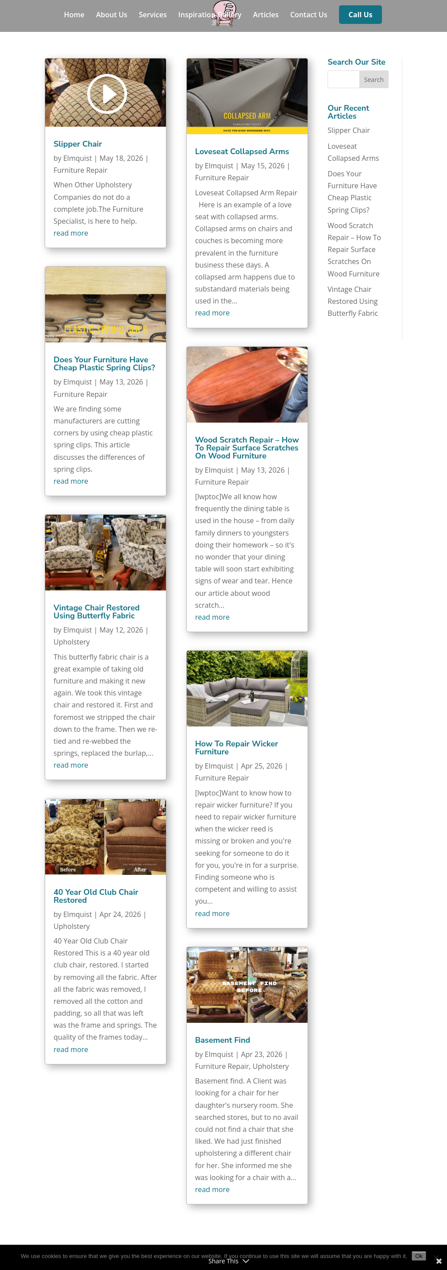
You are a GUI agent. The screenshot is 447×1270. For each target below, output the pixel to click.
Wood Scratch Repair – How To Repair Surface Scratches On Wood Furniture (247, 448)
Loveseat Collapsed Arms (242, 151)
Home (74, 15)
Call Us (361, 15)
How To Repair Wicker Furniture (236, 747)
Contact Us (309, 15)
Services (153, 15)
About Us (111, 15)
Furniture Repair (81, 170)
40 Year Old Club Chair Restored (96, 896)
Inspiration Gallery (210, 15)
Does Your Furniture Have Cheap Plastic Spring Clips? (104, 363)
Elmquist (77, 158)
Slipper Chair (78, 144)
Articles (266, 15)
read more (71, 233)
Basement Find (222, 1040)
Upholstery (72, 642)
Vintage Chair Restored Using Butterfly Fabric (97, 611)
